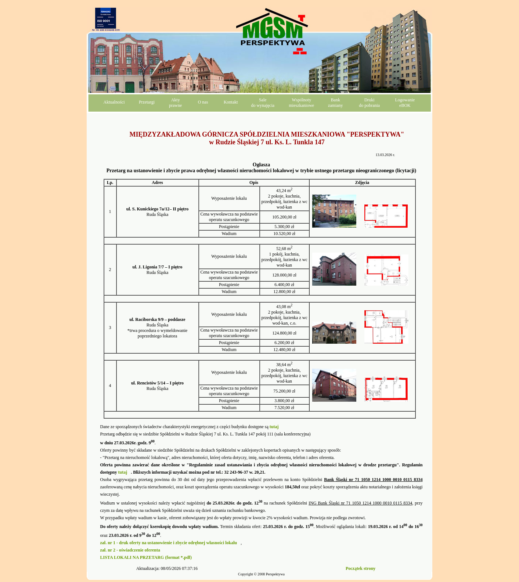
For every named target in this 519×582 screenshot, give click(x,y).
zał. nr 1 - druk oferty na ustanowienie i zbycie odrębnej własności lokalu (168, 542)
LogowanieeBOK (405, 102)
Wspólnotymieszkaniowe (301, 102)
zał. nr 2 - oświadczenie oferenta (130, 550)
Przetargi (147, 102)
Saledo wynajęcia (262, 102)
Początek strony (360, 568)
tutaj (122, 472)
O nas (203, 102)
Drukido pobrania (369, 102)
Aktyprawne (175, 102)
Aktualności (114, 102)
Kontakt (231, 102)
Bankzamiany (335, 102)
